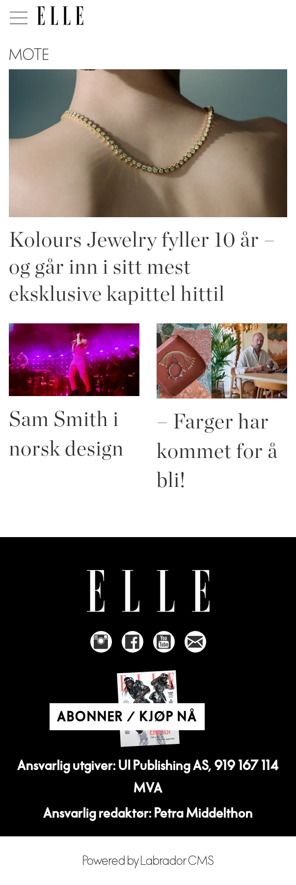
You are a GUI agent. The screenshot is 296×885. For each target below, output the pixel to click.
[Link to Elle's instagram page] (101, 642)
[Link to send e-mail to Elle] (195, 642)
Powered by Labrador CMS (148, 861)
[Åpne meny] (16, 15)
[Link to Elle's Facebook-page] (132, 642)
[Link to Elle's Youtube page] (164, 642)
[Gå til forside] (60, 15)
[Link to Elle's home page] (148, 591)
